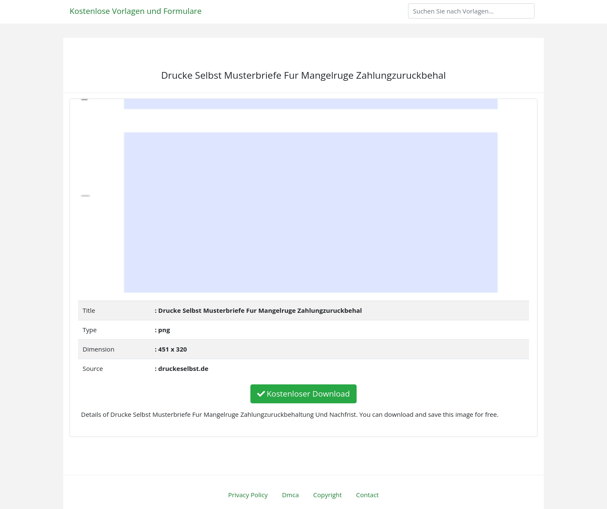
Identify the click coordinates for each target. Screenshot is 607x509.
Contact (367, 494)
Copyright (327, 494)
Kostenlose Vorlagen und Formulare (135, 10)
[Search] (471, 11)
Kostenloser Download (303, 393)
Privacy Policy (248, 494)
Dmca (290, 494)
